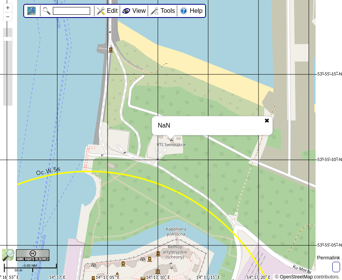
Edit (112, 10)
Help (196, 10)
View (139, 10)
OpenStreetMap (296, 277)
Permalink (328, 258)
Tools (168, 10)
